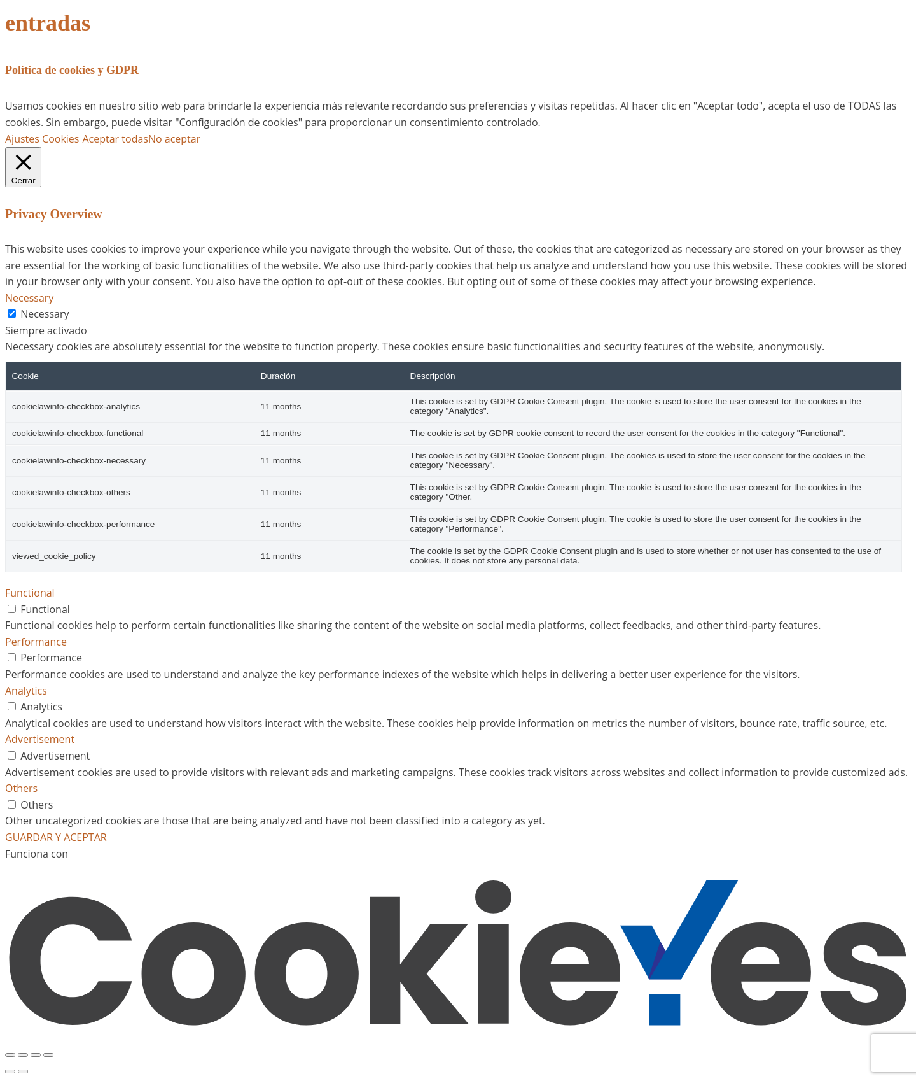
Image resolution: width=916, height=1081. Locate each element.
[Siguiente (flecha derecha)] (23, 1071)
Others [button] (21, 788)
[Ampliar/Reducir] (10, 1055)
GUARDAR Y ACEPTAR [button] (56, 837)
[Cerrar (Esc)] (48, 1055)
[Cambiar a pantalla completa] (23, 1055)
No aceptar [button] (174, 139)
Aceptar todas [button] (115, 139)
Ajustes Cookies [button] (42, 139)
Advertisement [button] (39, 739)
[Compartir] (36, 1055)
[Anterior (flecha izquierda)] (10, 1071)
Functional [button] (30, 593)
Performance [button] (36, 642)
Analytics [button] (26, 691)
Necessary (44, 314)
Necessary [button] (29, 298)
